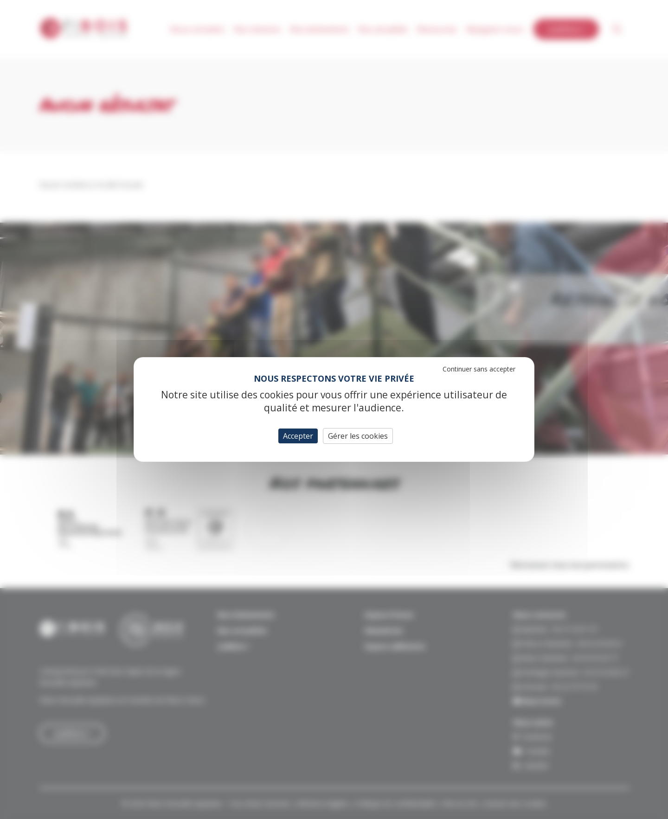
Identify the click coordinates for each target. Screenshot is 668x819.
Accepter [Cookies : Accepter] (298, 436)
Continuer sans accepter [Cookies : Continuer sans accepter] (479, 369)
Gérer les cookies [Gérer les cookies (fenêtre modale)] (358, 436)
